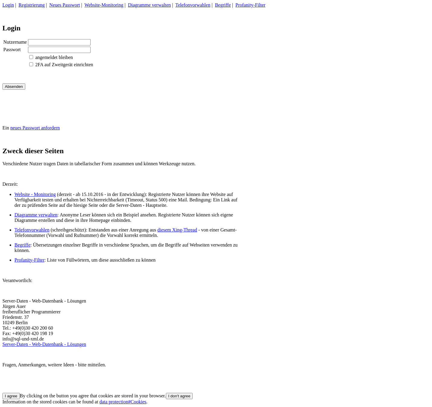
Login (8, 5)
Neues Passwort (64, 5)
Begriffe (223, 5)
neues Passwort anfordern (35, 127)
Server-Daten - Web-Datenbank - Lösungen (44, 344)
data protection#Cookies (122, 401)
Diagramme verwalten (149, 5)
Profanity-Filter (250, 5)
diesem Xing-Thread (177, 229)
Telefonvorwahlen (193, 5)
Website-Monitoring (103, 5)
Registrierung (31, 5)
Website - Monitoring (35, 194)
